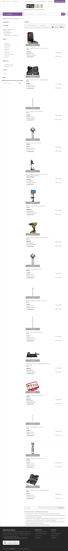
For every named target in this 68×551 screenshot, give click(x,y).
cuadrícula (55, 27)
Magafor (28, 144)
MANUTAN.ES (31, 56)
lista (62, 27)
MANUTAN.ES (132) (8, 64)
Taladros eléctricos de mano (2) (11, 35)
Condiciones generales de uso (41, 531)
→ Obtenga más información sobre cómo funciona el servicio (15, 538)
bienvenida (5, 18)
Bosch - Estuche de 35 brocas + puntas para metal (37, 79)
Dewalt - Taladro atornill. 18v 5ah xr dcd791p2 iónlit (37, 237)
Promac (28, 207)
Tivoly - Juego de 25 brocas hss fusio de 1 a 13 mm (37, 48)
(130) (5, 73)
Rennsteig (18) (7, 46)
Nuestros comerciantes (40, 1)
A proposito (50, 1)
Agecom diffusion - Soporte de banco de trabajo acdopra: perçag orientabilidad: (36, 175)
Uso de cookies (38, 535)
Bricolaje (10, 18)
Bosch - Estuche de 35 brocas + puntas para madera (37, 490)
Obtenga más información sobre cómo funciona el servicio (37, 524)
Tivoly (27, 49)
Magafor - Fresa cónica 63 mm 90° (33, 269)
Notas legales (38, 537)
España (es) (6, 1)
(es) (14, 1)
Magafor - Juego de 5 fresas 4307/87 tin (34, 395)
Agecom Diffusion (30, 177)
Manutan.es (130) (8, 66)
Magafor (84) (7, 44)
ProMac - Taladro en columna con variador (35, 206)
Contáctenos (53, 537)
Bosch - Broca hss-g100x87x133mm (34, 332)
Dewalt (28, 239)
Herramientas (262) (8, 32)
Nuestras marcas (54, 535)
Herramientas (16, 18)
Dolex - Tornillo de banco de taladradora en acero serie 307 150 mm (38, 364)
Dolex (27, 366)
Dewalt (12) (6, 49)
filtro (20, 83)
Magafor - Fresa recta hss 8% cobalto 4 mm (35, 458)
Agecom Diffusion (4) (9, 54)
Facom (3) (6, 55)
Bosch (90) (6, 43)
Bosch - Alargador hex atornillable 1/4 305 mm (36, 300)
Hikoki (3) (6, 57)
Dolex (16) (6, 47)
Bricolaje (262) (7, 30)
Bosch (27, 81)
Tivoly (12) (6, 51)
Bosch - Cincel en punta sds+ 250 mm (34, 427)
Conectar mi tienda (59, 1)
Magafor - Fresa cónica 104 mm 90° (34, 143)
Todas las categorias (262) (8, 29)
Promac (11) (7, 52)
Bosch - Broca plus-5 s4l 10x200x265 (34, 111)
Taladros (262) (7, 34)
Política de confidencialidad (40, 533)
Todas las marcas (29, 1)
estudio (32, 45)
